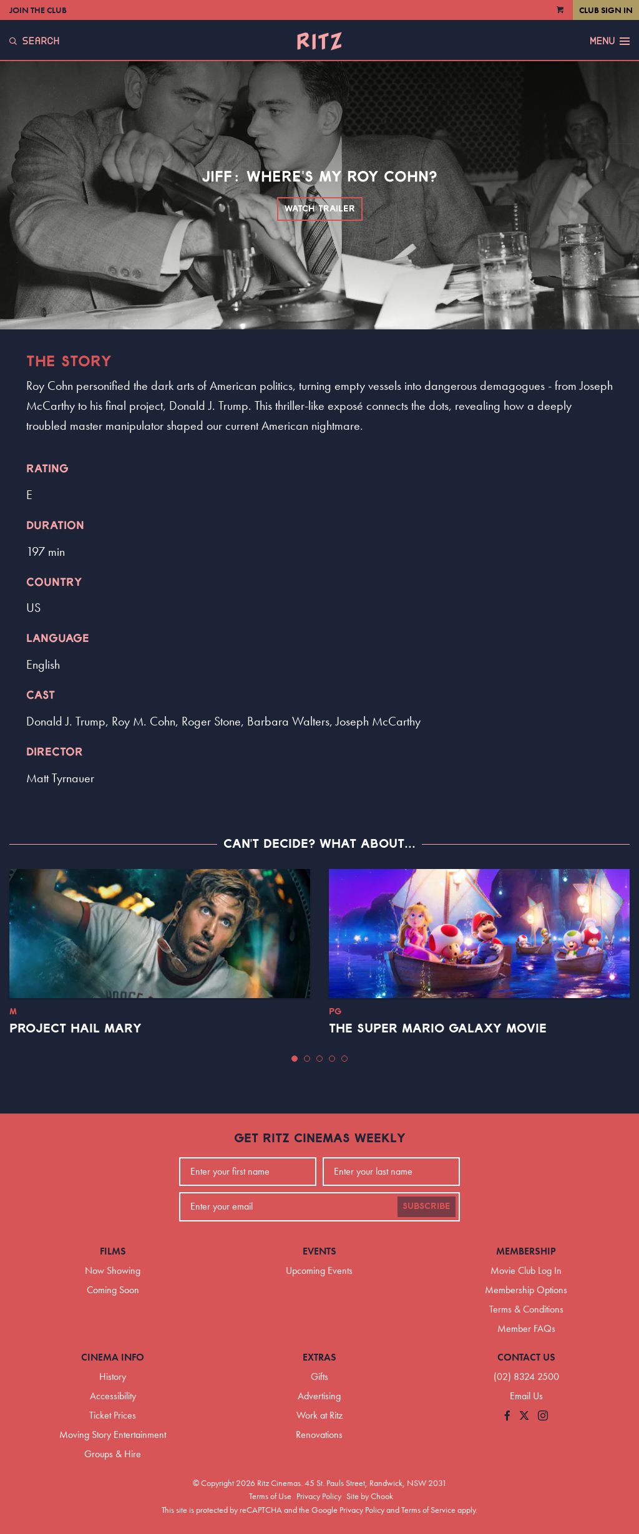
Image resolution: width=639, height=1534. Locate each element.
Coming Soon (113, 1289)
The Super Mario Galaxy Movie (438, 1028)
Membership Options (526, 1289)
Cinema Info (112, 1357)
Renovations (319, 1434)
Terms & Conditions (526, 1309)
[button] (294, 1059)
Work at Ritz (319, 1415)
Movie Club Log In (526, 1270)
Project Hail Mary (75, 1028)
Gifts (319, 1376)
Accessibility (113, 1395)
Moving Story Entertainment (112, 1434)
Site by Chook (369, 1496)
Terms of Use (270, 1496)
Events (319, 1251)
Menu (610, 41)
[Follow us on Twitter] (524, 1416)
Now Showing (112, 1270)
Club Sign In (606, 10)
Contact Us (526, 1357)
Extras (319, 1357)
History (112, 1376)
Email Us (526, 1395)
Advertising (319, 1395)
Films (113, 1251)
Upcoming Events (319, 1270)
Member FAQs (526, 1328)
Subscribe (426, 1206)
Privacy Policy (318, 1496)
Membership (526, 1251)
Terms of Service (428, 1509)
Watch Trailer (320, 209)
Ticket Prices (112, 1415)
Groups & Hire (112, 1453)
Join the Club (38, 10)
